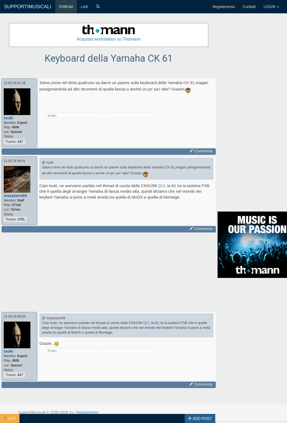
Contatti (249, 7)
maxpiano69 (15, 195)
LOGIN (271, 7)
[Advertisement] (103, 271)
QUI (161, 185)
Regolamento (224, 7)
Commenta (200, 151)
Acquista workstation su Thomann (109, 39)
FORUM (66, 7)
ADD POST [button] (200, 418)
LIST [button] (9, 418)
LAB (84, 7)
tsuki (8, 118)
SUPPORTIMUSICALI (27, 6)
